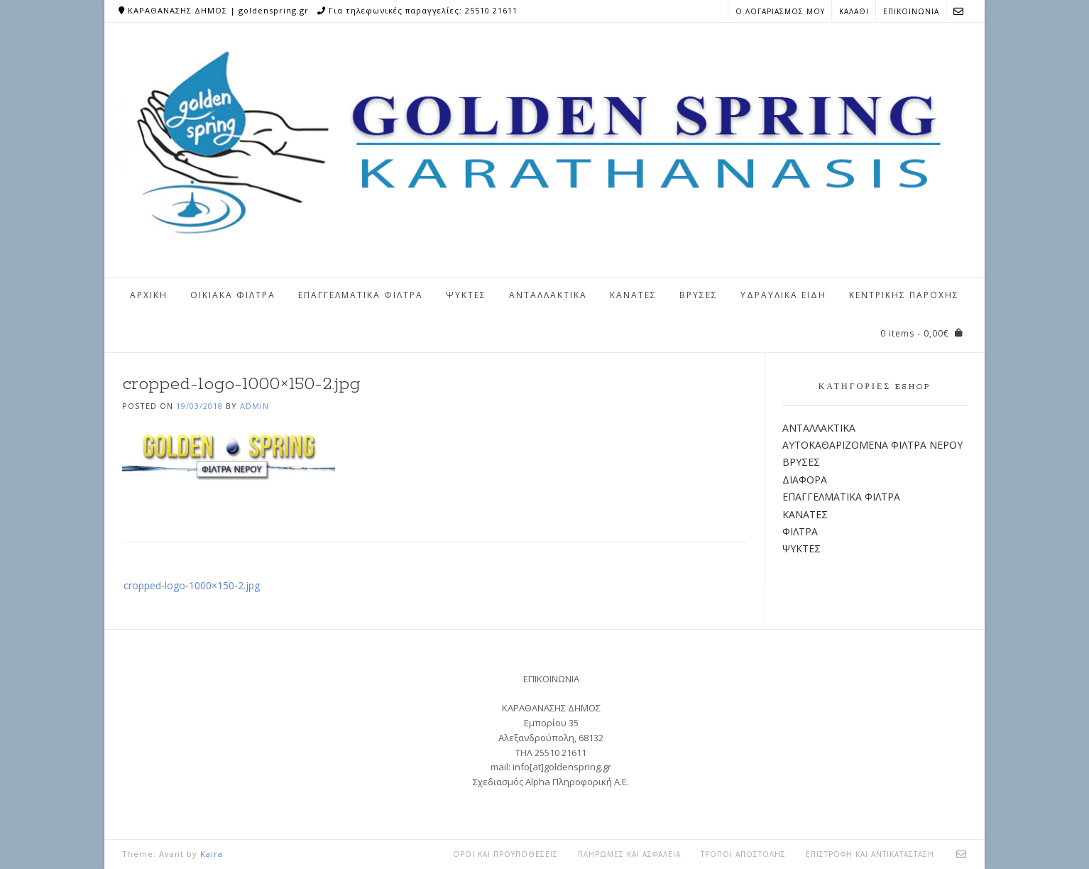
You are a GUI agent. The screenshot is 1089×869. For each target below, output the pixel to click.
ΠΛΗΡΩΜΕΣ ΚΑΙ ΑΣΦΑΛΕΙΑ (629, 854)
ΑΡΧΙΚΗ (149, 295)
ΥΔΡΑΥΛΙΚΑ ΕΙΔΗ (783, 295)
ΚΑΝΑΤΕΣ (633, 295)
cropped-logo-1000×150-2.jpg (192, 585)
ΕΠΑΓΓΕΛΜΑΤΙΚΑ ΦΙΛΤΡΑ (360, 295)
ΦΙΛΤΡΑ (800, 531)
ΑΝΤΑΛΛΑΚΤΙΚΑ (548, 295)
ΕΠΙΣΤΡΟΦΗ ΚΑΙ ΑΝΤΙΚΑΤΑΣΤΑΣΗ (870, 854)
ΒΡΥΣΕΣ (698, 295)
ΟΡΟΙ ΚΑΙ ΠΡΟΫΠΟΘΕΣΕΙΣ (505, 854)
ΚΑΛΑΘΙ (854, 11)
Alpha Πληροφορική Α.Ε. (577, 781)
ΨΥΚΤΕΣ (466, 295)
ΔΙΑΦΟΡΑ (804, 479)
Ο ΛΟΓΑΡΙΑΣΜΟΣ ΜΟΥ (780, 11)
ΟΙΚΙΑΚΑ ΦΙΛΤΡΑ (232, 295)
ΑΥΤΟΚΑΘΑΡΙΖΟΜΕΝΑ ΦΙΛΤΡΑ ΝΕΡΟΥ (872, 445)
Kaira (211, 853)
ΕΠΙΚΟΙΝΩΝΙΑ (911, 11)
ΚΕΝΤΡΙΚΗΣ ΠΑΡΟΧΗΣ (904, 295)
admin (254, 405)
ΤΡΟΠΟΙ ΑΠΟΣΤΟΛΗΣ (743, 854)
